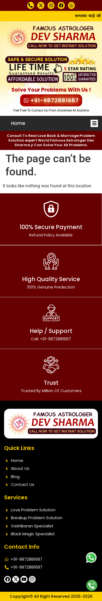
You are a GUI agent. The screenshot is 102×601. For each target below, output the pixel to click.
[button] (94, 123)
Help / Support (51, 334)
